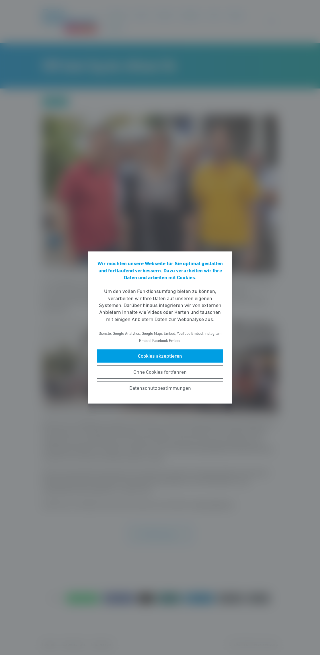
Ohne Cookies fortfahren (160, 372)
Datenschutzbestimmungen (160, 388)
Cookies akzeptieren (160, 356)
